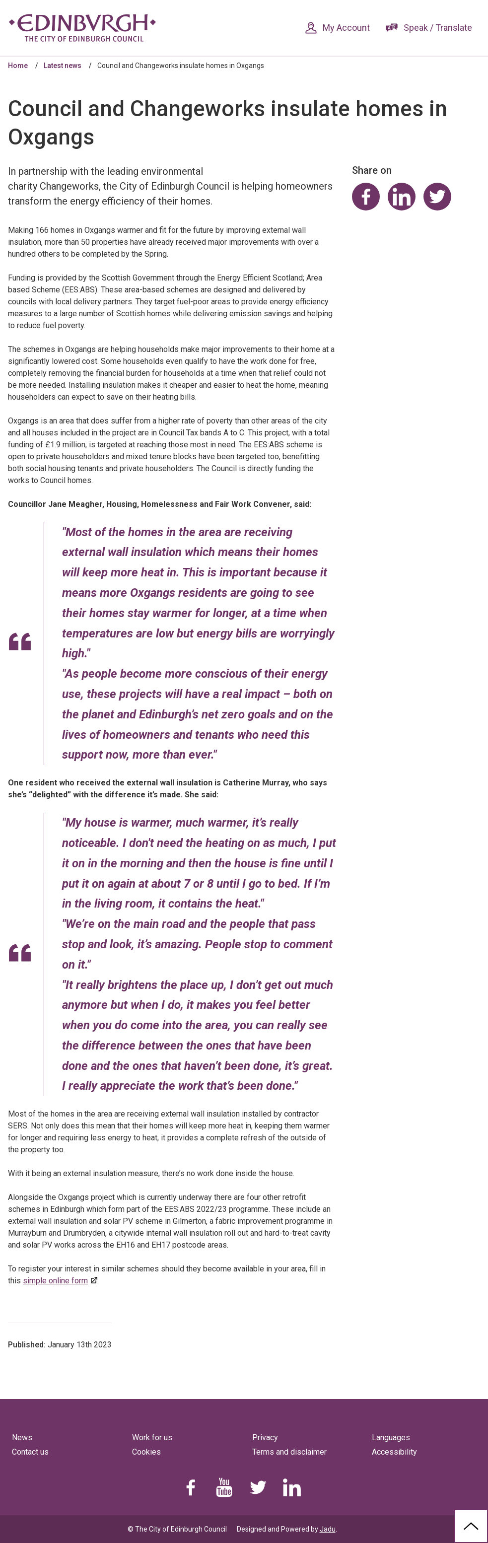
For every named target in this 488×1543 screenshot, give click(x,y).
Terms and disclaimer (289, 1452)
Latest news (62, 66)
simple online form (55, 1280)
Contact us (30, 1452)
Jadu (328, 1529)
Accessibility (394, 1452)
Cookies (146, 1452)
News (22, 1437)
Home (18, 66)
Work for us (152, 1437)
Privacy (265, 1437)
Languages (391, 1437)
